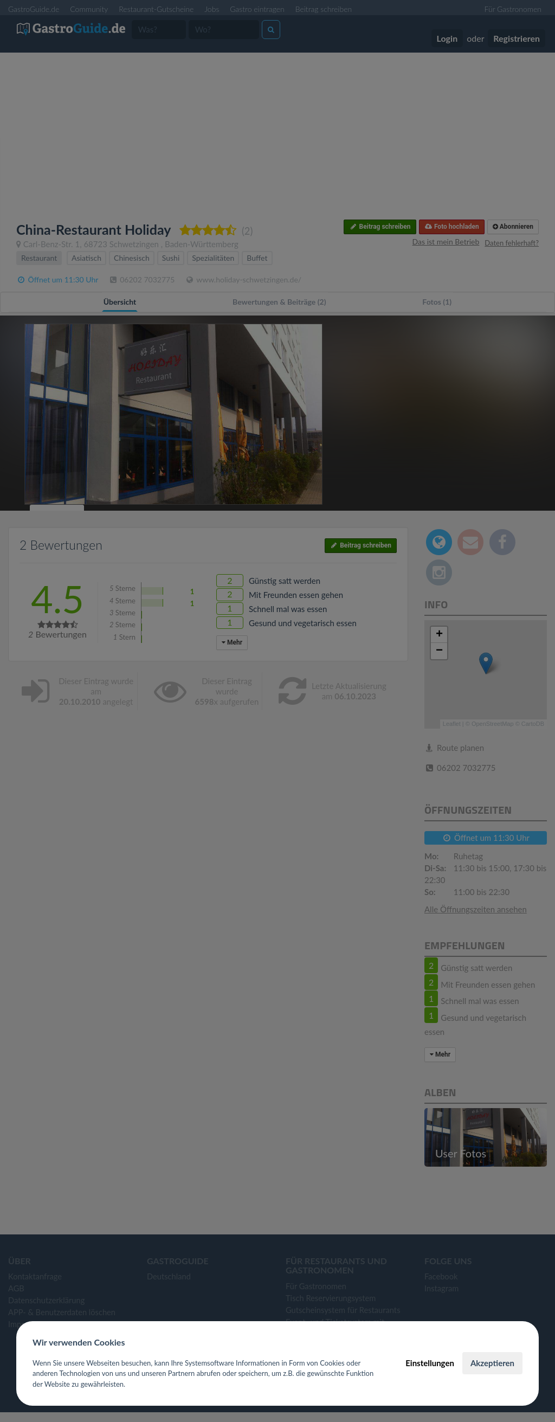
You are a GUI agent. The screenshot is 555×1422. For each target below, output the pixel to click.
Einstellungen (429, 1363)
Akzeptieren (492, 1363)
